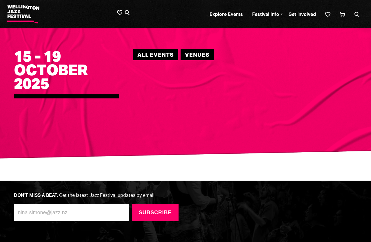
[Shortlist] (328, 14)
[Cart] (342, 14)
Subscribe (155, 212)
